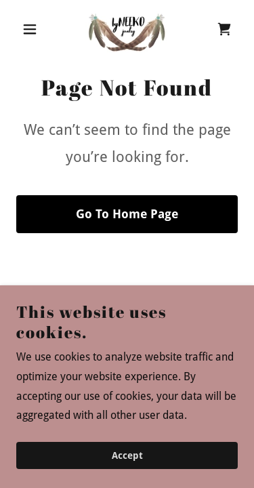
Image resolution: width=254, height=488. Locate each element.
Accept (127, 455)
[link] (127, 29)
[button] (32, 29)
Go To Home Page (127, 214)
